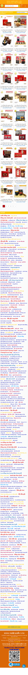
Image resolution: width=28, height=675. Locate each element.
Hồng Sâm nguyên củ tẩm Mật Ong (7, 530)
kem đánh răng (5, 532)
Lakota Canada (17, 528)
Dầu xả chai (4, 375)
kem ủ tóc (19, 584)
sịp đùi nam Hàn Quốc (13, 395)
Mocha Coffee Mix (16, 316)
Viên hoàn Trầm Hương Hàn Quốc (9, 324)
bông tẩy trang (13, 621)
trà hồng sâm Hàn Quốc (5, 363)
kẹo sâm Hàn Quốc (5, 621)
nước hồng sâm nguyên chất (6, 274)
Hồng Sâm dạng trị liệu (16, 432)
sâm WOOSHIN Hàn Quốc (19, 520)
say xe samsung (3, 263)
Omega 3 (20, 577)
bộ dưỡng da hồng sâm (5, 232)
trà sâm (2, 517)
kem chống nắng (5, 609)
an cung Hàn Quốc (11, 263)
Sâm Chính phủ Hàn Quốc (9, 336)
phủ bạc (13, 260)
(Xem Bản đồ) (17, 641)
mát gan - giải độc (22, 262)
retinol (12, 311)
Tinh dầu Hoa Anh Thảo (14, 556)
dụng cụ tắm (3, 318)
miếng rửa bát (10, 326)
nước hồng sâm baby (10, 540)
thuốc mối (20, 361)
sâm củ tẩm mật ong (21, 249)
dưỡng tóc (14, 619)
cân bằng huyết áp (22, 569)
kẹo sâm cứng (18, 311)
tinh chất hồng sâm (22, 452)
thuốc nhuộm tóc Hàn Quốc (6, 320)
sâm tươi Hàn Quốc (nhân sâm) (7, 291)
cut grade (19, 579)
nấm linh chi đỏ (10, 379)
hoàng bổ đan (9, 322)
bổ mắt (18, 422)
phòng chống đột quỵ (19, 291)
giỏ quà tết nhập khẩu (18, 252)
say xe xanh (6, 477)
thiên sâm (8, 432)
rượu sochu (3, 464)
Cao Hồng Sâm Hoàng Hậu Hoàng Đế (11, 473)
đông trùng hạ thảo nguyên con (7, 552)
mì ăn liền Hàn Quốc (14, 511)
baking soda (21, 296)
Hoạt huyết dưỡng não (15, 298)
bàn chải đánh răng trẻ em (20, 499)
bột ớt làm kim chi (4, 539)
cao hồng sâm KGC (6, 509)
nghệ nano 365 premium (18, 509)
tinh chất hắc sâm (12, 241)
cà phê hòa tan (3, 522)
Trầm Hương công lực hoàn (13, 593)
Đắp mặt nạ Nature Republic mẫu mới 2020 (9, 438)
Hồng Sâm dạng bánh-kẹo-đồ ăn (8, 222)
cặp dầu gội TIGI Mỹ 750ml (21, 339)
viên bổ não (3, 427)
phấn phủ (17, 328)
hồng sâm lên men (23, 303)
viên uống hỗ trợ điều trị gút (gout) (7, 460)
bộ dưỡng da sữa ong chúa (6, 346)
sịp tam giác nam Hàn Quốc (6, 393)
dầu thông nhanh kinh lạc (5, 269)
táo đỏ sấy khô (18, 603)
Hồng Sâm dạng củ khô (6, 462)
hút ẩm (23, 341)
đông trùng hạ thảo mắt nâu (20, 416)
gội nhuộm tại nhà (22, 372)
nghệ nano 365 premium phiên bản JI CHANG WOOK (11, 314)
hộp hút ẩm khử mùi (21, 408)
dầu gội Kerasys (15, 269)
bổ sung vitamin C (21, 518)
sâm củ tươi (3, 322)
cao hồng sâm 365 (12, 490)
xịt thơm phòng (3, 571)
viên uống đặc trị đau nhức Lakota (7, 402)
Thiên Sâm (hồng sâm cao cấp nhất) (9, 494)
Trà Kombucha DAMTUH (19, 560)
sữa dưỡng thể (21, 524)
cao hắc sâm (21, 597)
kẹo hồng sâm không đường (14, 542)
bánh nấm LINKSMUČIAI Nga (7, 418)
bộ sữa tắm (3, 400)
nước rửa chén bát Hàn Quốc (20, 218)
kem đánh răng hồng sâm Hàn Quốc (19, 371)
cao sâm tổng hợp (20, 241)
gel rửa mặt (4, 280)
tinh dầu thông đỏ (23, 228)
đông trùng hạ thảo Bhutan (16, 469)
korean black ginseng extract (6, 492)
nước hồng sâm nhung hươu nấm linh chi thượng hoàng (11, 486)
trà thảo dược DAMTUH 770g (13, 571)
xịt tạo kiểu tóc (19, 566)
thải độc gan (21, 481)
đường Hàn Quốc (11, 282)
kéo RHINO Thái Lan (19, 400)
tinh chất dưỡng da (9, 560)
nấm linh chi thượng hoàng (6, 252)
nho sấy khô (21, 609)
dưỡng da (21, 556)
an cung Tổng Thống (15, 513)
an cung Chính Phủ (23, 595)
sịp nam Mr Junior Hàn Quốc (6, 482)
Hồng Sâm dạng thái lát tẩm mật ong (8, 452)
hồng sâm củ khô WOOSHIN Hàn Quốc (8, 591)
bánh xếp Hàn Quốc (18, 265)
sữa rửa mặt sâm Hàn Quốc (6, 429)
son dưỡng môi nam (4, 544)
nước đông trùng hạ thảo (16, 280)
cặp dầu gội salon (4, 556)
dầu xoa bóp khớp (22, 404)
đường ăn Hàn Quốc (21, 619)
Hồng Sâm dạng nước (7, 328)
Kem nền (3, 378)
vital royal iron (19, 442)
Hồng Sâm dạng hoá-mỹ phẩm (7, 271)
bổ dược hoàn (17, 256)
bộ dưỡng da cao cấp (10, 400)
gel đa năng (25, 271)
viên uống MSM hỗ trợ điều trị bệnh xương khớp (12, 564)
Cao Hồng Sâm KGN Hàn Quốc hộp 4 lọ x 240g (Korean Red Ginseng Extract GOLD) (20, 49)
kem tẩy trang (19, 226)
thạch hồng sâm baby (21, 233)
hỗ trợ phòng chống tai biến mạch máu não (11, 239)
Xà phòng (21, 617)
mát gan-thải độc (4, 254)
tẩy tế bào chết (17, 451)
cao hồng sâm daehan (15, 548)
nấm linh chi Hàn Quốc (14, 436)
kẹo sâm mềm (3, 416)
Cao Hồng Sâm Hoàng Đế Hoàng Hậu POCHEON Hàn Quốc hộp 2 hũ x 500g (20, 125)
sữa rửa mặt (4, 420)
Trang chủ (2, 9)
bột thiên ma (17, 245)
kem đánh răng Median (14, 384)
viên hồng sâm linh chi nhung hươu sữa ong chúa (11, 287)
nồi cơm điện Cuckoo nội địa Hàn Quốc (8, 422)
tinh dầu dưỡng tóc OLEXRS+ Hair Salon (9, 425)
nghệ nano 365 (11, 488)
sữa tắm (19, 544)
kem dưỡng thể (9, 332)
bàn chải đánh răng (5, 619)
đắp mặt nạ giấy (22, 505)
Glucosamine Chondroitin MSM (7, 348)
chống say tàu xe (19, 235)
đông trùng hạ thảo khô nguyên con (7, 499)
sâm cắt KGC (19, 365)
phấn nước (13, 532)
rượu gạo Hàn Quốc (16, 573)
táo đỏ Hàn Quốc (4, 282)
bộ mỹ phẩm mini (4, 249)
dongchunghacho (15, 267)
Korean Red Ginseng (7, 588)
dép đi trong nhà (10, 388)
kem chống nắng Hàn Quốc (18, 526)
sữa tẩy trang (10, 226)
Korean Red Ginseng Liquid (9, 350)
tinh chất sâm (13, 539)
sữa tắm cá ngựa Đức (17, 515)
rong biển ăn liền (4, 292)
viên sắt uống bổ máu (13, 577)
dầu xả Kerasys (4, 566)
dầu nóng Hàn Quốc (4, 542)
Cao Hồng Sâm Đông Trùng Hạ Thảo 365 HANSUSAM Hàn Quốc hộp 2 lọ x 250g (7, 181)
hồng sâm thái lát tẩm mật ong (14, 292)
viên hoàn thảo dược (20, 467)
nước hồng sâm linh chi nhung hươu (8, 382)
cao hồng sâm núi (11, 220)
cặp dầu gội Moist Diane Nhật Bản (14, 258)
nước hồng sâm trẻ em (5, 260)
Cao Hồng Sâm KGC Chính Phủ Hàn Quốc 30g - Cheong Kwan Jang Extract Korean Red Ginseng (6, 68)
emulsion (19, 369)
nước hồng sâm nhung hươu (6, 224)
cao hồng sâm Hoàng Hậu (5, 469)
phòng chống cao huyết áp (7, 520)
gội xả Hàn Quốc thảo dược (9, 297)
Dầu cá (19, 405)
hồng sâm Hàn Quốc (18, 321)
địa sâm (21, 294)
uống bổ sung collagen (5, 481)
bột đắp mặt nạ (12, 303)
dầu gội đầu (4, 241)
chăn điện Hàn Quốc (5, 586)
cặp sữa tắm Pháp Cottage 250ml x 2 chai (8, 330)
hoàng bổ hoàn (19, 540)
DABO (12, 232)
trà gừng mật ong (14, 481)
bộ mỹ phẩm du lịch (11, 369)
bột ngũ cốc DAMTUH (5, 305)
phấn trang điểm (11, 566)
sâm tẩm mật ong (22, 575)
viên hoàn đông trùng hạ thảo (7, 554)
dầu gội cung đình (12, 318)
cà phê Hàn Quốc (9, 464)
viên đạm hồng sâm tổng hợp (7, 389)
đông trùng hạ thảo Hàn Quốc (9, 524)
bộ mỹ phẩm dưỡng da (6, 228)
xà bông (17, 599)
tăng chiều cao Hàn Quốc (18, 580)
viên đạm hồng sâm (5, 356)
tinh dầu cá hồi (3, 528)
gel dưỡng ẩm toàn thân (17, 309)
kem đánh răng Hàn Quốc (8, 247)
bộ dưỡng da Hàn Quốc (6, 440)
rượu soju (2, 332)
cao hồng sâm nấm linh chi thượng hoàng (8, 434)
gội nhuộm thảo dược (22, 539)
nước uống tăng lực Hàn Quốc (21, 530)
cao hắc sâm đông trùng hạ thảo (7, 451)
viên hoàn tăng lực (4, 490)
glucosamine (3, 593)
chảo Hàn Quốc (4, 398)
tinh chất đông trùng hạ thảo (9, 615)
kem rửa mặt (4, 496)
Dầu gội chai (20, 490)
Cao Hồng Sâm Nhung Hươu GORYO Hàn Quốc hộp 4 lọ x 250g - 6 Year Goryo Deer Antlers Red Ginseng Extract (7, 162)
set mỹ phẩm (11, 603)
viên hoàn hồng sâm (12, 233)
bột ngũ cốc (14, 405)
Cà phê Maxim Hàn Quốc (18, 482)
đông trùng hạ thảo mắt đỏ (14, 312)
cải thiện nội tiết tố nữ (5, 267)
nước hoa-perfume (4, 562)
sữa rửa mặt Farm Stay (18, 389)
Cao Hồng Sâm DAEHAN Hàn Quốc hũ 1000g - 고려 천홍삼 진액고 (7, 49)
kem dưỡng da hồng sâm (5, 513)
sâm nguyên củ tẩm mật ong (6, 573)
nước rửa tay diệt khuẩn (6, 550)
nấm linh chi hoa (13, 518)
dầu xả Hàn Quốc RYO (18, 301)
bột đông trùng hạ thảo (22, 434)
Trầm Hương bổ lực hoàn (19, 224)
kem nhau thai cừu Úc (5, 273)
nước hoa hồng (10, 416)
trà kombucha (20, 425)
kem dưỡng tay (20, 586)
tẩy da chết (10, 528)
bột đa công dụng (4, 371)
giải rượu (21, 402)
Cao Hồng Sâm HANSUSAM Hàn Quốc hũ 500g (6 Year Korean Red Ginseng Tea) (21, 31)
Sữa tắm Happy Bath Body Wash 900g (8, 235)
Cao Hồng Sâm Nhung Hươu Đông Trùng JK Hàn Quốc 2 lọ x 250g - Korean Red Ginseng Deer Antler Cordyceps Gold (20, 106)
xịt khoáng (20, 615)
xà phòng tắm (15, 607)
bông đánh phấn (13, 305)
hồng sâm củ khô (19, 554)
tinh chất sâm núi (12, 544)
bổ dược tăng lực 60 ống (18, 464)
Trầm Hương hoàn (5, 404)
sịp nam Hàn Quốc (19, 431)
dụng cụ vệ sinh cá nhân (6, 607)
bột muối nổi (9, 427)
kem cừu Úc (10, 536)
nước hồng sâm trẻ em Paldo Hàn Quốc (8, 338)
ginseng (17, 303)
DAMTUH (24, 546)
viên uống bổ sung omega (6, 309)
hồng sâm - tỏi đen (14, 404)
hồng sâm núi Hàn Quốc (17, 550)
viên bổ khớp (16, 588)
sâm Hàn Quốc (3, 388)
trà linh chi (18, 282)
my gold (20, 621)
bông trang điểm (17, 412)
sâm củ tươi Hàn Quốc (15, 456)
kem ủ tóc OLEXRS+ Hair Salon (7, 256)
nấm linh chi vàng (7, 380)
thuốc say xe (3, 582)
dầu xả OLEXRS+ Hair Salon (21, 589)
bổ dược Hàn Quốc (21, 601)
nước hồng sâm (5, 215)
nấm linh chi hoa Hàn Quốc (15, 611)
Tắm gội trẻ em (4, 303)
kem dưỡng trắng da (10, 517)
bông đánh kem (4, 488)
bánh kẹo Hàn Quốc (16, 475)
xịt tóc (2, 380)
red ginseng (4, 220)
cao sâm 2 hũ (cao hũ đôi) (5, 505)
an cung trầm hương (19, 503)
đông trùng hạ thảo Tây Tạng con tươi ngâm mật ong (11, 343)
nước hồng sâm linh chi (5, 230)
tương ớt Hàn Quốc (13, 372)
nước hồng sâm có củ (14, 367)
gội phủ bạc (20, 397)
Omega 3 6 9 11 (24, 422)
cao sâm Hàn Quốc (6, 408)
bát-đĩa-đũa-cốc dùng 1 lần (20, 232)
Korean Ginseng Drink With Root (7, 498)
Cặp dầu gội (13, 410)
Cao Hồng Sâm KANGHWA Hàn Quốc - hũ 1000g (7, 31)
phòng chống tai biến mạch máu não (9, 458)
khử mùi (2, 560)
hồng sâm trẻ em (17, 418)
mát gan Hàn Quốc (17, 546)
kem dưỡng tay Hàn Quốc (21, 334)
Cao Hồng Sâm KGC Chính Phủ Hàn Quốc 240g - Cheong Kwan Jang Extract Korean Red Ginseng (6, 87)
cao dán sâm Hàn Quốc (16, 380)
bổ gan (22, 256)
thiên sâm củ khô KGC (5, 262)
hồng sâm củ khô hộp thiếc (9, 447)
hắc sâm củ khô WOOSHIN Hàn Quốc (8, 467)
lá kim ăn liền (18, 222)
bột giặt (9, 371)
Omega (12, 589)
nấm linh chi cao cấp (4, 611)
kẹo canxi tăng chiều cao (5, 589)
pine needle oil (10, 503)
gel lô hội (2, 599)
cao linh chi (21, 367)
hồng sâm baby (13, 262)
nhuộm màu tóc (3, 326)
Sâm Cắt (14, 429)
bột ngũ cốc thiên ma (5, 384)
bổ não (2, 243)
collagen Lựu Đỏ (23, 386)
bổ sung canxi (22, 312)
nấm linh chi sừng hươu (5, 386)
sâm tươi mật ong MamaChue (13, 294)
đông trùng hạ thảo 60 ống (8, 365)
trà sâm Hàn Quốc (4, 312)
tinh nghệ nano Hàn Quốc (5, 276)
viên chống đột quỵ (4, 372)
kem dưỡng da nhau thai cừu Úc (7, 265)
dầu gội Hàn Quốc (18, 462)
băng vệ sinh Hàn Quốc (5, 501)
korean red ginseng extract (8, 449)
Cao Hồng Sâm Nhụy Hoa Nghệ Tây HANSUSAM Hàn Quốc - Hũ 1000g (20, 200)
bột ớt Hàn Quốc (12, 420)
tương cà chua (21, 350)
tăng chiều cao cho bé (18, 332)
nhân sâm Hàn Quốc (21, 330)
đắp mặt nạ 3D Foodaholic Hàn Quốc (8, 334)
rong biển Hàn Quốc (22, 247)
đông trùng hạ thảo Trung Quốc (21, 552)
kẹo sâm (25, 475)
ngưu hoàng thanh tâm (5, 311)
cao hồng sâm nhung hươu (6, 612)
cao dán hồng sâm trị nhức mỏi (16, 356)
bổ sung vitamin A (4, 233)
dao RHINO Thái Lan (5, 511)
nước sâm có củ (16, 352)
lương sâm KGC (9, 582)
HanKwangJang (10, 522)
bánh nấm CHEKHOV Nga (6, 454)
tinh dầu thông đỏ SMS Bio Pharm (7, 431)
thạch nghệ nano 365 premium (6, 341)
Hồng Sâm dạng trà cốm (20, 414)
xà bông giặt (13, 579)
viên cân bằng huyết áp (14, 391)
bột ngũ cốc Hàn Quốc (5, 518)
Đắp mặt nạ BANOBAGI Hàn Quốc (11, 243)
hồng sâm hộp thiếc (9, 599)
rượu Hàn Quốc (20, 591)
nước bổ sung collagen (20, 460)
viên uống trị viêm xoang (21, 534)
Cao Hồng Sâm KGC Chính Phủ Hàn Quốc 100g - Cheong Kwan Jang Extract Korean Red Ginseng (20, 68)
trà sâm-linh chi (4, 603)
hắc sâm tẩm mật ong (22, 447)
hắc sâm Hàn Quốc (18, 348)
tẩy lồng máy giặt (20, 517)
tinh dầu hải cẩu (4, 536)
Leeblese (25, 486)
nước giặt (8, 548)
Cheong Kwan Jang (6, 352)
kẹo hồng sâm (3, 414)
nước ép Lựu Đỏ (4, 577)
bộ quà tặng (21, 336)
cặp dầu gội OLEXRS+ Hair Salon (7, 376)
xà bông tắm (4, 436)
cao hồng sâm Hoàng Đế (7, 605)
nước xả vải (24, 515)
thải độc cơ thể (11, 414)
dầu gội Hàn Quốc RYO (8, 534)
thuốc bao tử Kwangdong (5, 456)
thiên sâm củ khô (4, 617)
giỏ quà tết (3, 540)
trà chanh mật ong (4, 395)
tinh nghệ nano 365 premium (6, 237)
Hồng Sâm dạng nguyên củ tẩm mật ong (8, 601)
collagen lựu (3, 432)
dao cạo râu (23, 542)
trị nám (20, 458)
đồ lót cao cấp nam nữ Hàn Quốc (8, 568)
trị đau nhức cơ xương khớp (7, 245)
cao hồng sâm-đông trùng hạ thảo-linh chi (9, 569)
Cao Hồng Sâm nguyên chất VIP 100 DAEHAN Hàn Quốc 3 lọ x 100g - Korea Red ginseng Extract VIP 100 (7, 125)
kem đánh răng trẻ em (5, 575)
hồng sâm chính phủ (7, 218)
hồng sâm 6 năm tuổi (5, 410)
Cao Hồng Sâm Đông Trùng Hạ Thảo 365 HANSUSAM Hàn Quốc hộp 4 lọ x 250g (20, 162)
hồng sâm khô (15, 230)
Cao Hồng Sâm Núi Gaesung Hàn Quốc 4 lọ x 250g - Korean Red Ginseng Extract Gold (7, 143)
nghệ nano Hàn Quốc (5, 579)
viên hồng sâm (21, 305)
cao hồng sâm (13, 307)
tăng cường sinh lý (17, 341)
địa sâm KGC (24, 222)
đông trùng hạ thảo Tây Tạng (15, 273)
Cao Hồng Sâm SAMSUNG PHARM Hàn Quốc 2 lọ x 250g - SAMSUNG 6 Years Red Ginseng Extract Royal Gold (7, 200)
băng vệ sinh (14, 215)
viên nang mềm (4, 597)
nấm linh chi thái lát (23, 363)
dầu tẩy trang (4, 558)
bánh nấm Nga (14, 397)
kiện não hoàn (4, 369)
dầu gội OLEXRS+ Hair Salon (17, 346)
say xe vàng (25, 361)
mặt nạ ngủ (15, 440)
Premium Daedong (13, 477)
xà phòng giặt (14, 595)
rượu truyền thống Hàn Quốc (6, 285)
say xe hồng (18, 382)
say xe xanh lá (15, 597)
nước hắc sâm (17, 488)
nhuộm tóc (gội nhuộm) (12, 345)
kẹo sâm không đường (20, 378)
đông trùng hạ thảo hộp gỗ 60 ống (10, 354)
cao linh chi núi (3, 503)
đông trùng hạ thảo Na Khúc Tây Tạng (8, 584)
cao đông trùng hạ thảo (5, 361)
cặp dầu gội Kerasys (5, 595)
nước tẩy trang (15, 386)
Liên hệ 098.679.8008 (7, 32)
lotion (2, 477)
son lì (22, 316)
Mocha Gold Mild (13, 586)
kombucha (3, 548)
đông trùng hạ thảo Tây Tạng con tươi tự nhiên (10, 360)
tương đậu (15, 274)
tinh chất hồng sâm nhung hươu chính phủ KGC (10, 289)
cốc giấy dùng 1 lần (12, 558)
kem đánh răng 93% (4, 391)
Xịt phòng (19, 568)
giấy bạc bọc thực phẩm (5, 397)
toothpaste (14, 505)
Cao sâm (16, 228)
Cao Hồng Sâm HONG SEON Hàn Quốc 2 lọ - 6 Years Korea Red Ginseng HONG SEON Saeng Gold (20, 87)
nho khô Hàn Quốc (14, 609)
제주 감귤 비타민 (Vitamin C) (6, 580)
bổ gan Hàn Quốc (5, 475)
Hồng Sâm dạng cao (21, 220)
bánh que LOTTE (14, 363)
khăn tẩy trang (4, 484)
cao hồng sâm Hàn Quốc (8, 442)
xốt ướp (21, 513)
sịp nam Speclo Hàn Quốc (6, 283)
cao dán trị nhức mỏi (12, 249)
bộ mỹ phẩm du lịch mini (14, 496)
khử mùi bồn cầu (19, 260)
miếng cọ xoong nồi (13, 254)
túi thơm (20, 507)
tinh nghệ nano (3, 226)
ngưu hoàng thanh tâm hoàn (7, 466)
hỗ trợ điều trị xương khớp (17, 501)
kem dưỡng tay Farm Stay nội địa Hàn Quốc (16, 398)
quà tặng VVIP (4, 258)
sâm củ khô (15, 479)
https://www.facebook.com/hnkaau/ (14, 637)
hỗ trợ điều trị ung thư (5, 298)
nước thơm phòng (16, 427)
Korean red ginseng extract (11, 9)
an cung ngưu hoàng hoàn (7, 412)
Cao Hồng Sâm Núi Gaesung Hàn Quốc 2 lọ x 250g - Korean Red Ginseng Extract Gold (20, 143)
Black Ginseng (3, 345)
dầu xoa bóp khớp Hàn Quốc (20, 376)
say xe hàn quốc (14, 361)
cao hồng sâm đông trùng (13, 617)
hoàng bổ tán (15, 283)
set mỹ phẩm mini (18, 271)
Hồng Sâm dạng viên (5, 301)
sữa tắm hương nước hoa (6, 546)
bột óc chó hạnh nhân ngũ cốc (6, 316)
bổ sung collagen (4, 307)
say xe (16, 605)
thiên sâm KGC (21, 477)
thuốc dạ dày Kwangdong (5, 526)
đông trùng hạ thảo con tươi (6, 471)
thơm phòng (3, 294)
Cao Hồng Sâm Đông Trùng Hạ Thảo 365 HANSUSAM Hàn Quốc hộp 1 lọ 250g (20, 181)
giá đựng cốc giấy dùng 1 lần (6, 515)
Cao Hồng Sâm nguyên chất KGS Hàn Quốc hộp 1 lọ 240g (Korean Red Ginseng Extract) (7, 106)
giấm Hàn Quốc (4, 250)
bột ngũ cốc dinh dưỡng (22, 324)
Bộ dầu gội (21, 494)
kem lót (14, 408)
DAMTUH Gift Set (17, 393)
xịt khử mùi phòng (11, 250)
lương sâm (21, 278)
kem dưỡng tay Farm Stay (14, 358)
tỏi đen (10, 375)
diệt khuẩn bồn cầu (4, 358)
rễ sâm (21, 328)
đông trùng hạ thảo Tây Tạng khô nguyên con (9, 278)
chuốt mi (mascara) (5, 367)
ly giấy (16, 402)
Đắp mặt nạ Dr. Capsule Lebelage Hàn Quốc (9, 507)
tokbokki (10, 597)
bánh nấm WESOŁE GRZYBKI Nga (8, 339)
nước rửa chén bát (16, 454)
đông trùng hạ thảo (6, 444)
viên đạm (17, 388)
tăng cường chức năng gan (6, 423)
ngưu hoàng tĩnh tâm (17, 375)
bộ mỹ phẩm (21, 558)
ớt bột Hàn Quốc (14, 575)
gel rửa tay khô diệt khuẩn (6, 405)
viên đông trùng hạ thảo (18, 423)
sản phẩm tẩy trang (19, 536)
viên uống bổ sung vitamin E (6, 479)
